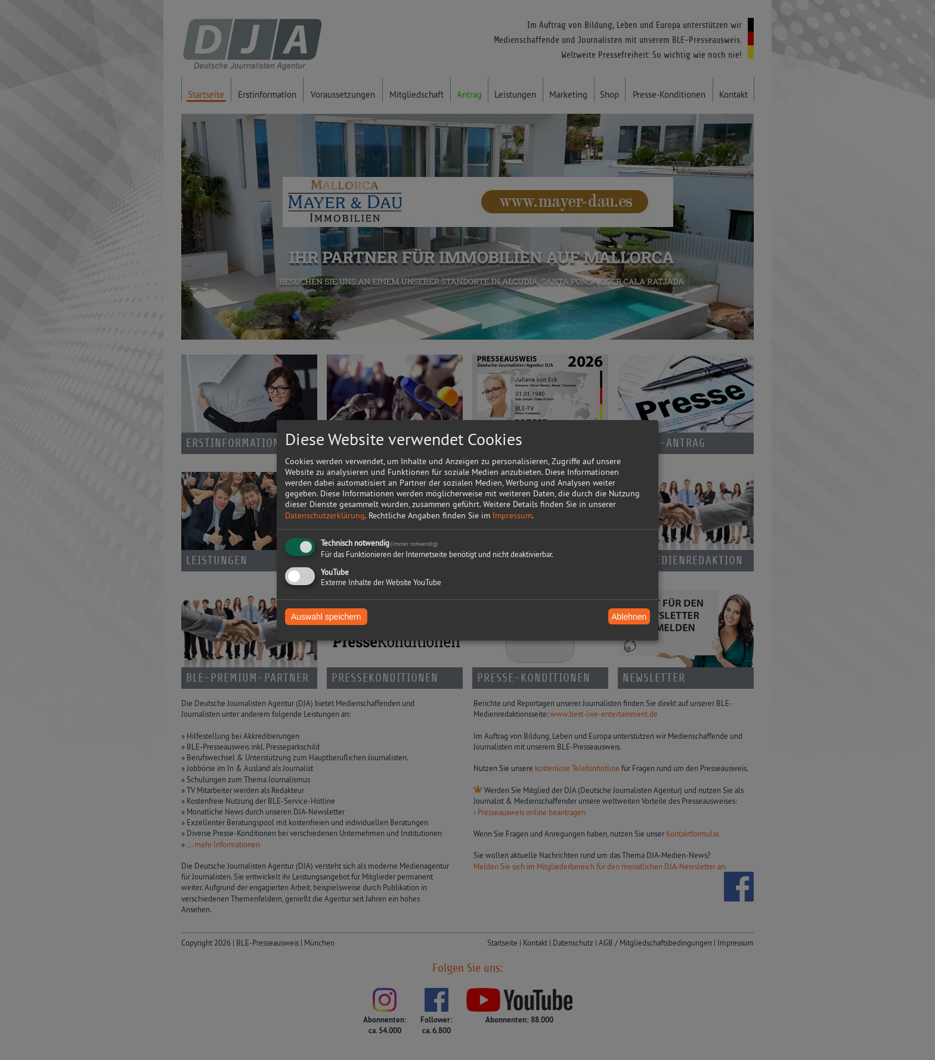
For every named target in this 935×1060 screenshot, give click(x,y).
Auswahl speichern (326, 616)
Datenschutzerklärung (325, 515)
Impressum (512, 515)
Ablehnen (628, 616)
